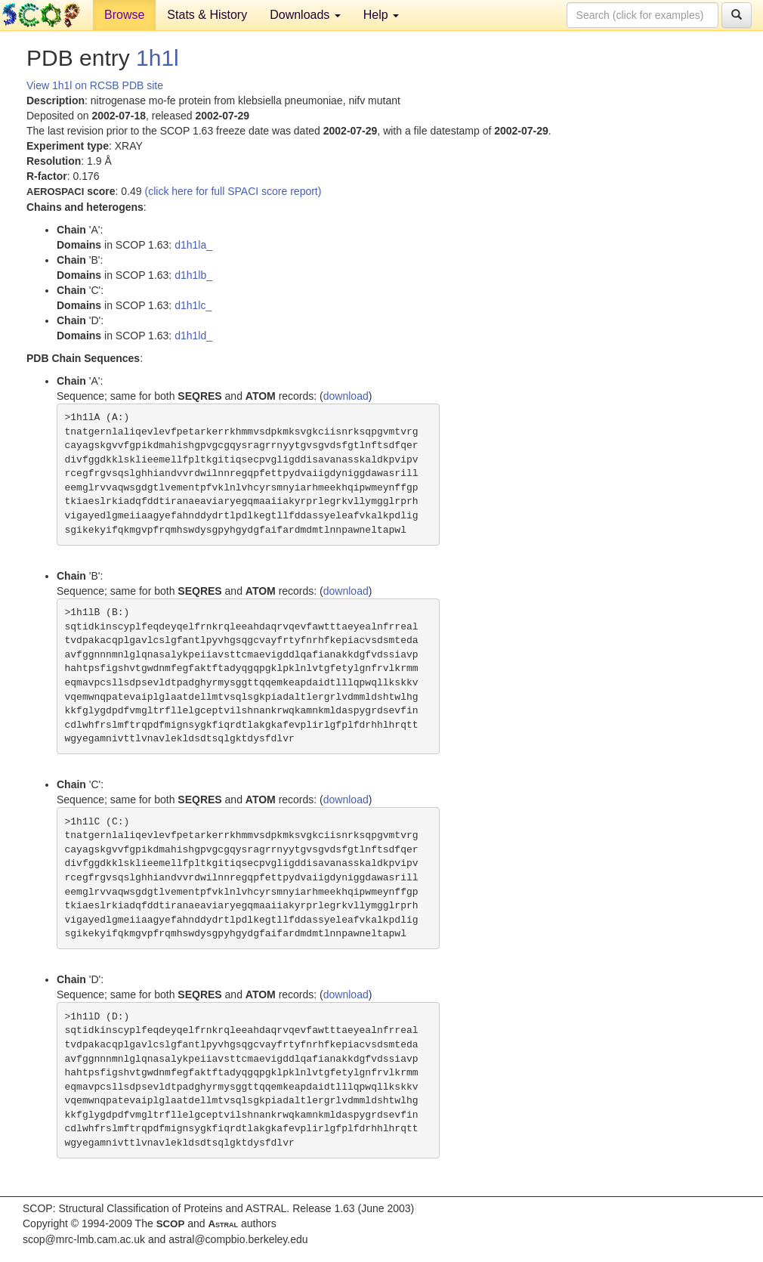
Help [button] (381, 14)
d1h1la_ (193, 245)
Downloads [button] (305, 14)
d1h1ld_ (193, 335)
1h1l (157, 57)
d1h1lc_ (193, 305)
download (346, 396)
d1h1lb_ (193, 275)
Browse (124, 14)
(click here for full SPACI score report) (233, 191)
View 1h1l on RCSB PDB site (94, 85)
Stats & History (207, 14)
